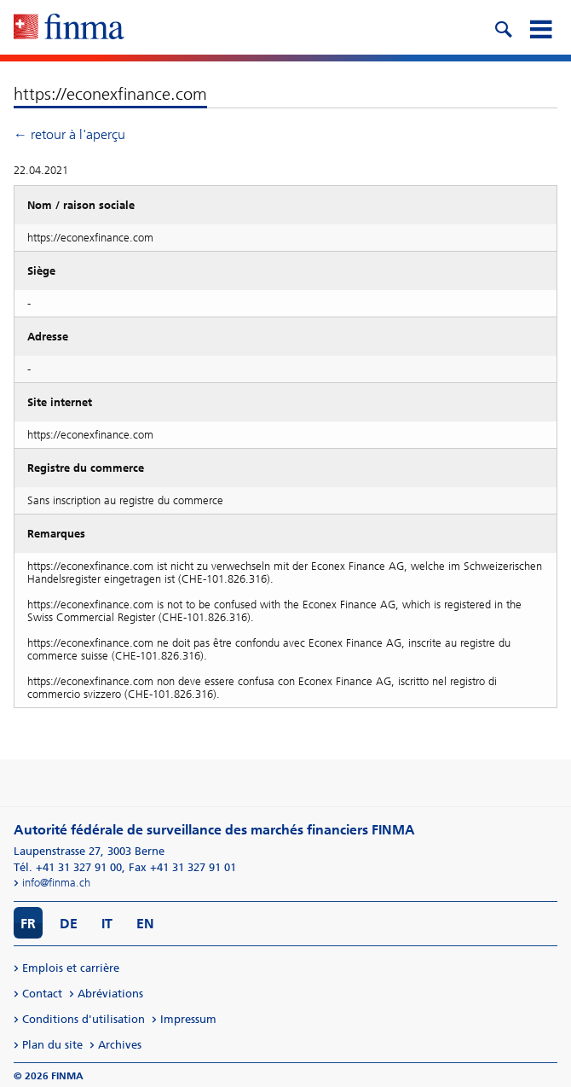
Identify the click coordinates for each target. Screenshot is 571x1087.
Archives (119, 1044)
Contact (42, 993)
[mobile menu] (540, 27)
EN (145, 924)
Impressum (188, 1019)
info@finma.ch (56, 882)
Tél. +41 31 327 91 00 (68, 867)
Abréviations (110, 993)
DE (69, 924)
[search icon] (503, 27)
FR (28, 924)
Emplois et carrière (70, 968)
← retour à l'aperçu (69, 134)
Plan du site (52, 1044)
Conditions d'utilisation (83, 1019)
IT (106, 924)
